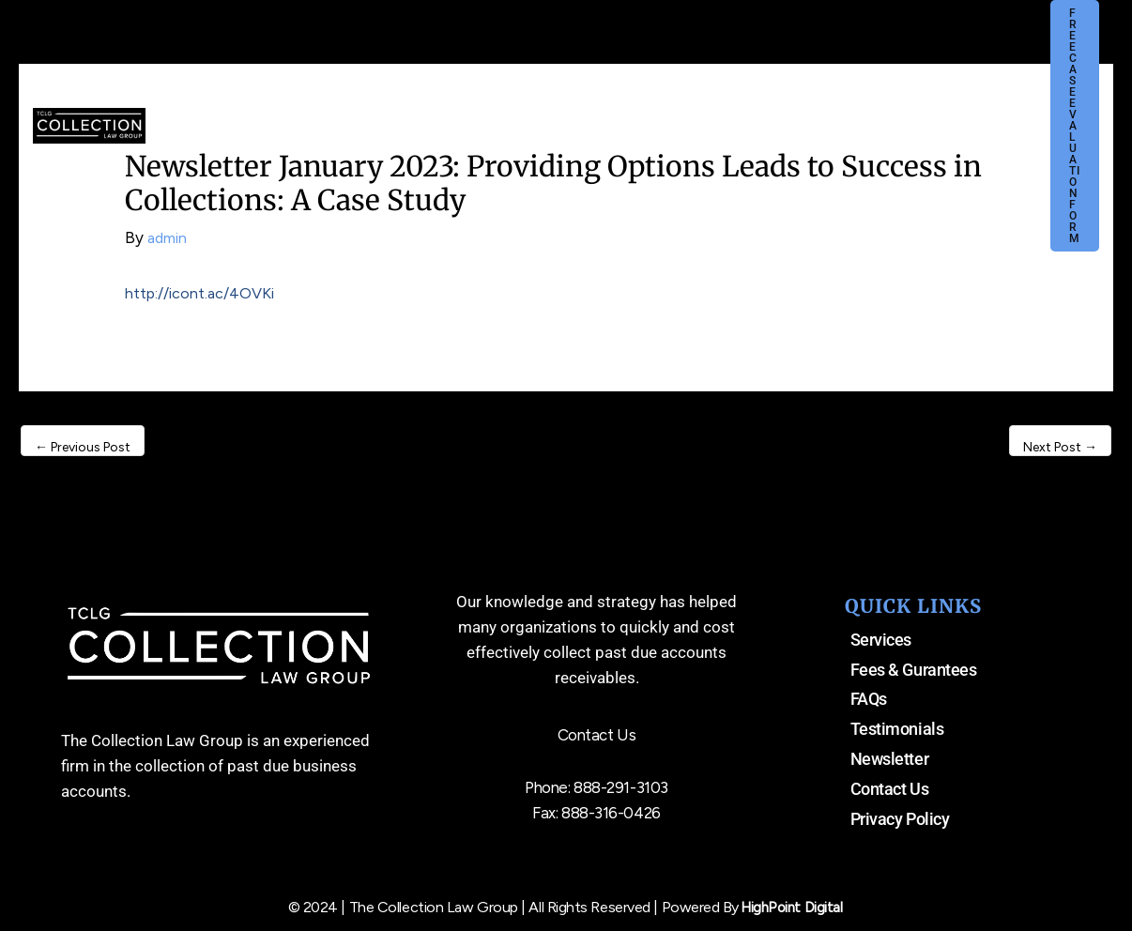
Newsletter (889, 759)
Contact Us (889, 789)
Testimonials (897, 729)
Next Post (1060, 447)
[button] (1074, 126)
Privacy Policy (900, 819)
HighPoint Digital (792, 907)
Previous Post (82, 447)
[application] (508, 112)
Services (880, 639)
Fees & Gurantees (913, 669)
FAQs (868, 699)
